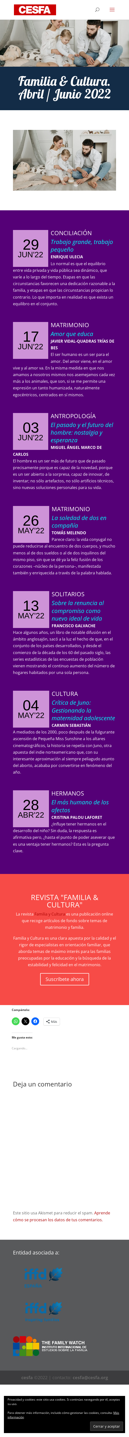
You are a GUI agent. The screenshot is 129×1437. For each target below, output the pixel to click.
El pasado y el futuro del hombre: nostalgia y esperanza (82, 432)
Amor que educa (72, 334)
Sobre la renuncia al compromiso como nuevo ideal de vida (78, 610)
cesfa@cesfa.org (90, 1377)
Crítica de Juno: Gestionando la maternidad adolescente (83, 710)
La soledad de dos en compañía (79, 521)
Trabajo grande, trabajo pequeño (82, 245)
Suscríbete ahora (65, 979)
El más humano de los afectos (80, 806)
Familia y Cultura (50, 914)
